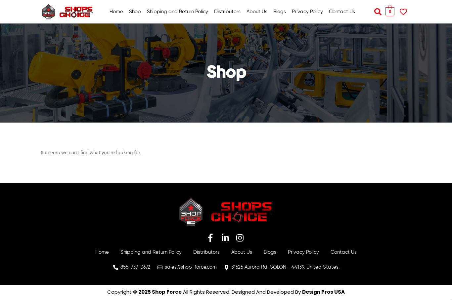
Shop (135, 11)
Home (116, 11)
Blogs (279, 11)
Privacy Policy (307, 11)
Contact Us (342, 11)
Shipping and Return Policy (177, 11)
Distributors (227, 11)
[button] (378, 12)
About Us (257, 11)
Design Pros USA (323, 291)
